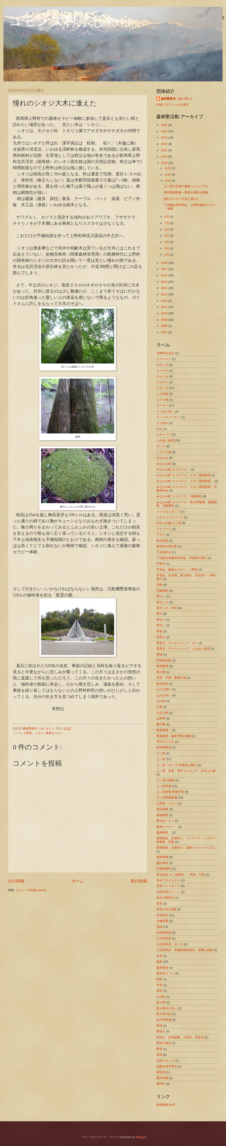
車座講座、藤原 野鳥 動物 (173, 736)
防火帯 (160, 1002)
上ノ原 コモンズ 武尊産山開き (176, 765)
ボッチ (160, 446)
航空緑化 (162, 683)
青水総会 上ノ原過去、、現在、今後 (180, 874)
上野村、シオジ (33, 733)
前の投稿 (139, 881)
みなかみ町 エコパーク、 (173, 469)
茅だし (160, 596)
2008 (164, 326)
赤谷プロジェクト (168, 880)
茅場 (159, 631)
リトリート (163, 529)
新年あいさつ (165, 821)
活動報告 (162, 590)
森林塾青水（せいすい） (177, 98)
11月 (167, 174)
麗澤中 (160, 1083)
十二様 (160, 753)
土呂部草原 (163, 938)
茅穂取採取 (163, 660)
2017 (164, 269)
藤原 (159, 961)
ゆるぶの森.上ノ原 (168, 523)
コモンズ (162, 388)
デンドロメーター (168, 417)
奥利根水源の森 (166, 546)
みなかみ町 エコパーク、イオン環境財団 (183, 475)
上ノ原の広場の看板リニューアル (186, 186)
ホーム (77, 881)
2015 (164, 281)
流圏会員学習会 (166, 1066)
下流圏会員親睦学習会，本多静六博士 (181, 558)
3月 (167, 248)
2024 (164, 131)
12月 (167, 168)
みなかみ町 (163, 463)
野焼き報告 (163, 1043)
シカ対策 (162, 393)
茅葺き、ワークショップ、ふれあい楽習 (183, 648)
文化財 (160, 996)
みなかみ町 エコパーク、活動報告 (179, 496)
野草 (159, 1049)
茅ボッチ (162, 602)
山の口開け (163, 689)
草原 (159, 903)
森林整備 (162, 857)
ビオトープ (163, 434)
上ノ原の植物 (165, 780)
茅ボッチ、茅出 (166, 608)
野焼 (159, 1025)
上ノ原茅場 (163, 786)
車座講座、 (163, 730)
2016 (164, 275)
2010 (164, 313)
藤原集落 (162, 967)
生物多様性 (163, 868)
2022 (164, 144)
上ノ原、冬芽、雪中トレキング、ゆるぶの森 (186, 770)
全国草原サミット (168, 892)
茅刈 (159, 613)
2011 (164, 307)
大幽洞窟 (162, 921)
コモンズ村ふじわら (70, 21)
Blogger (141, 1137)
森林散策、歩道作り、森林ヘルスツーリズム (186, 847)
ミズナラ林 (163, 452)
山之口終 (162, 712)
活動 (159, 584)
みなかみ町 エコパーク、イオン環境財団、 (185, 481)
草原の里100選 (166, 909)
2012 (164, 300)
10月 (167, 180)
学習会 (160, 563)
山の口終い (163, 695)
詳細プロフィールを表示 (172, 104)
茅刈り (160, 619)
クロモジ (162, 382)
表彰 (159, 990)
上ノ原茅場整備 (166, 797)
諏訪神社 (162, 863)
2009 (164, 319)
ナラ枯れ (162, 423)
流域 (159, 1054)
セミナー (162, 405)
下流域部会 (163, 552)
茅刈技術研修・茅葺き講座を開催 (186, 192)
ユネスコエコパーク (169, 517)
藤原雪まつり (165, 973)
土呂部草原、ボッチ (169, 944)
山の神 (160, 701)
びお (159, 428)
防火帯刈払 (163, 1014)
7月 (167, 223)
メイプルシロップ (168, 511)
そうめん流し (165, 411)
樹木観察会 (163, 747)
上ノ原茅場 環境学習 (170, 791)
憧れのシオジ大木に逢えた (181, 198)
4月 (167, 242)
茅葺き (160, 637)
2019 (164, 163)
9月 (167, 216)
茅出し (160, 625)
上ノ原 (160, 759)
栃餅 (159, 979)
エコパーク (163, 359)
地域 (159, 926)
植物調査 (162, 815)
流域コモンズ (165, 1060)
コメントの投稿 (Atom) (31, 890)
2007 (164, 332)
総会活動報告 (165, 897)
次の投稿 (16, 881)
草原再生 (162, 915)
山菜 (159, 706)
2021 (164, 150)
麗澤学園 (162, 1078)
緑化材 (160, 1072)
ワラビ (160, 534)
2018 (164, 262)
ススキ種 (162, 399)
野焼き (160, 1031)
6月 (167, 229)
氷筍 (159, 985)
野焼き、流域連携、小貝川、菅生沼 (180, 1037)
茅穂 (159, 654)
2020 (164, 156)
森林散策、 (163, 832)
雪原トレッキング (168, 886)
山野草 (160, 718)
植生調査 (162, 809)
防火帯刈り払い (166, 1008)
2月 (167, 254)
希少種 (160, 672)
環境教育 (162, 666)
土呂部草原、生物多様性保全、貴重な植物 (184, 950)
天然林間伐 (163, 932)
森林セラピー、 (56, 733)
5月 (167, 235)
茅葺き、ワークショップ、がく (177, 643)
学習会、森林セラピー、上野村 (177, 569)
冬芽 (159, 956)
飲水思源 (162, 540)
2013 (164, 294)
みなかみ (162, 457)
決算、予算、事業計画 (171, 677)
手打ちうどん (165, 741)
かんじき (162, 376)
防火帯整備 (163, 1019)
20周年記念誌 (165, 353)
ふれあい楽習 (165, 440)
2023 (164, 137)
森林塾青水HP (165, 1104)
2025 (164, 125)
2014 (164, 288)
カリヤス (162, 370)
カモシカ (162, 364)
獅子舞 (160, 724)
